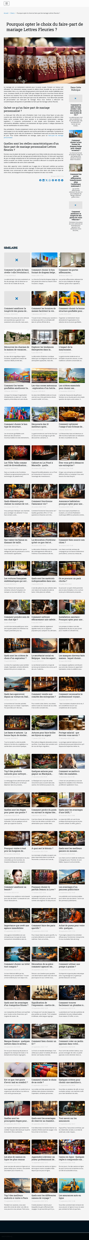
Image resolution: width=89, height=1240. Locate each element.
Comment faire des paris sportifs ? (43, 926)
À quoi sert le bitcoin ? (42, 848)
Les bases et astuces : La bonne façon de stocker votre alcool (15, 735)
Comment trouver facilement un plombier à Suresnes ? (71, 1005)
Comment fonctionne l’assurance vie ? (42, 502)
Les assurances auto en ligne (70, 1196)
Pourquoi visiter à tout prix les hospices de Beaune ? (15, 851)
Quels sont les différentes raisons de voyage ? (44, 1196)
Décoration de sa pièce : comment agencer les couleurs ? (43, 967)
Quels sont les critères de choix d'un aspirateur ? (16, 656)
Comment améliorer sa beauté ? (15, 888)
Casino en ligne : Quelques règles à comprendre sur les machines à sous (71, 1159)
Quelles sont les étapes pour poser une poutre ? (15, 811)
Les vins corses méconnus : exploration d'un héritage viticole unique (44, 388)
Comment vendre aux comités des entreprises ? (44, 695)
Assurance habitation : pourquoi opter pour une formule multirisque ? (70, 504)
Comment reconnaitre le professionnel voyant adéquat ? (70, 697)
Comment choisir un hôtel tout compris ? (17, 965)
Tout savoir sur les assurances (68, 1119)
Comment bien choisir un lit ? (44, 1042)
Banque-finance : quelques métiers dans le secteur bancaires (17, 1044)
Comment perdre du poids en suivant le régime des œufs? (44, 812)
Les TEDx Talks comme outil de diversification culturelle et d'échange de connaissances (16, 466)
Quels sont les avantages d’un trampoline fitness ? (16, 1004)
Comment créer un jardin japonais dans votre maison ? (71, 1044)
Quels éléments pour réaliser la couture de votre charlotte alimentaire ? (17, 504)
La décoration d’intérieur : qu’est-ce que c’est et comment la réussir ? (44, 542)
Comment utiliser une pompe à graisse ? (69, 965)
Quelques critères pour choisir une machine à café (70, 1082)
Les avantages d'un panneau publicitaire (69, 888)
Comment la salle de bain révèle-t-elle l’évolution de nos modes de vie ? (76, 110)
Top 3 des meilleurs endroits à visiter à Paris (16, 1196)
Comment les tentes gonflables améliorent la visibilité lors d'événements (16, 389)
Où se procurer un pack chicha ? (70, 579)
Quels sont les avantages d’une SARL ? (71, 811)
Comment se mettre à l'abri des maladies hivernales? (69, 774)
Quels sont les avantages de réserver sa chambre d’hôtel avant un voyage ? (44, 1121)
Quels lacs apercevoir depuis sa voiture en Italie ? (16, 697)
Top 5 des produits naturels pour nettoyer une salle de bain (15, 774)
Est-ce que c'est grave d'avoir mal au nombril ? (16, 1081)
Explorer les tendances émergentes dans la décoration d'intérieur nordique (43, 351)
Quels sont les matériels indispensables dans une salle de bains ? (43, 581)
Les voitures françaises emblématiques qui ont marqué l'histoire (15, 581)
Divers (12, 13)
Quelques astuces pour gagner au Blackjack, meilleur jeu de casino (42, 774)
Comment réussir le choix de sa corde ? (44, 1081)
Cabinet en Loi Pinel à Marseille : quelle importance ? (42, 465)
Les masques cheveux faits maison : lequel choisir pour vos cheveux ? (72, 658)
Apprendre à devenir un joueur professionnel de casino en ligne (43, 1159)
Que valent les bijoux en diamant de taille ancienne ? (15, 542)
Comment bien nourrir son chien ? (72, 541)
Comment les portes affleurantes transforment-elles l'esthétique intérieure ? (76, 180)
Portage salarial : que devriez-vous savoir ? (69, 734)
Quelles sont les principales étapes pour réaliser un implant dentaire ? (15, 1122)
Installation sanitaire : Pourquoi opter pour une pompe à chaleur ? (70, 619)
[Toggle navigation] (6, 3)
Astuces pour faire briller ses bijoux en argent (44, 734)
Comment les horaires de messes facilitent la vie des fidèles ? (44, 311)
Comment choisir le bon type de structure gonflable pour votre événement (15, 428)
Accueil (6, 13)
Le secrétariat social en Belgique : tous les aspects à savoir (44, 658)
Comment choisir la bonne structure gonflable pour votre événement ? (72, 311)
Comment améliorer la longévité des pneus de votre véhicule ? (76, 215)
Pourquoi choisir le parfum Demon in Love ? (43, 888)
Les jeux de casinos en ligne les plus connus (15, 1158)
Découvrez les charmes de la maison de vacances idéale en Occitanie (16, 349)
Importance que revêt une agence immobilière (16, 926)
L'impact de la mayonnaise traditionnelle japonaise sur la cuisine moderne (70, 351)
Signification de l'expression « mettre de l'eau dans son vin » (43, 1005)
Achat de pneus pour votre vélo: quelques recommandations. (71, 928)
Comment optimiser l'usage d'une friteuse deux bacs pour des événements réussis (72, 428)
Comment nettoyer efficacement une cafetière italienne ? (44, 619)
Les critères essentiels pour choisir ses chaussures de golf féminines (69, 389)
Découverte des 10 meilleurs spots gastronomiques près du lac (43, 428)
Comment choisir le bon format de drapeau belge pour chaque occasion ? (76, 145)
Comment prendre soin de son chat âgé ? (16, 618)
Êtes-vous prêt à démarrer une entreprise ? (71, 464)
